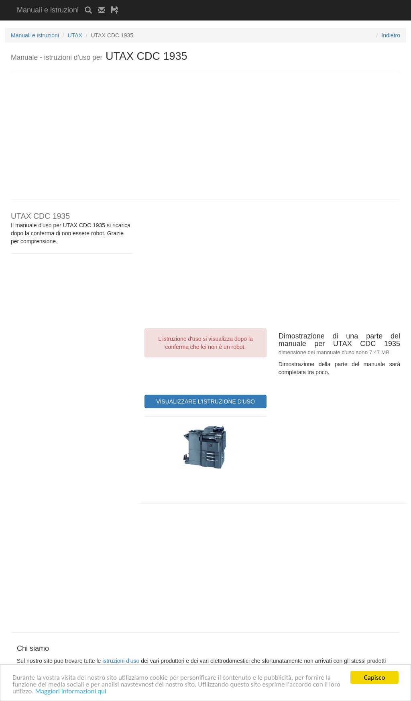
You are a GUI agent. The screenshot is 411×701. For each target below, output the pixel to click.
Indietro (390, 35)
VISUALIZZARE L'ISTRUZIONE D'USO (205, 401)
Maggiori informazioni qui (70, 691)
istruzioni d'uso (120, 661)
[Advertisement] (218, 3)
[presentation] (205, 375)
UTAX (75, 35)
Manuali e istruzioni (48, 10)
